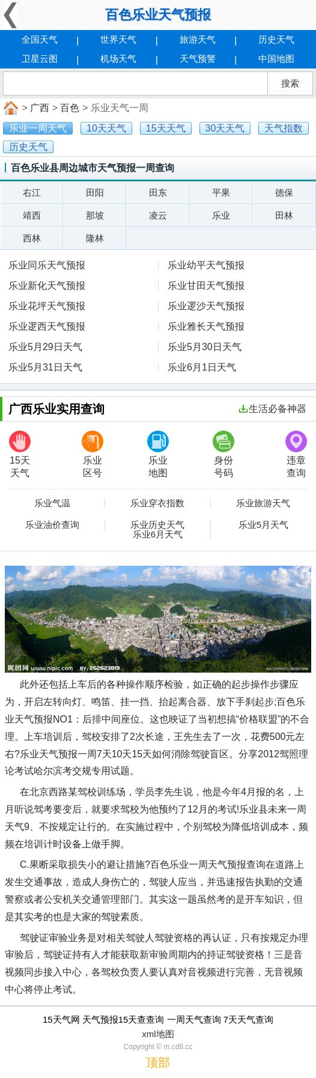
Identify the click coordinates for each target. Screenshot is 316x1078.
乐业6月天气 (158, 534)
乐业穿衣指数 (157, 503)
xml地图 (158, 1034)
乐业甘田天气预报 (206, 285)
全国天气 (40, 39)
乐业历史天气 (157, 525)
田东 (158, 192)
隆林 (95, 238)
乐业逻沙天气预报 (206, 306)
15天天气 (20, 454)
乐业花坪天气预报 (46, 306)
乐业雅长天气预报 (206, 326)
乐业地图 (158, 454)
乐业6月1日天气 (202, 367)
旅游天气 (198, 39)
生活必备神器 (272, 409)
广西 (39, 108)
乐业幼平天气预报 (206, 265)
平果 (221, 192)
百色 (69, 108)
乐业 (221, 215)
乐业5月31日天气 (45, 367)
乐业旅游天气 (263, 503)
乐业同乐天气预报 (46, 265)
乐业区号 (92, 454)
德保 (284, 192)
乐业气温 (52, 503)
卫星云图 (40, 58)
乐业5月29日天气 (45, 347)
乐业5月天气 (263, 525)
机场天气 (118, 58)
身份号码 (223, 454)
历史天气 (276, 39)
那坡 (95, 215)
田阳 (95, 192)
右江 (32, 192)
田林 (284, 215)
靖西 (32, 215)
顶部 (158, 1062)
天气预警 (198, 58)
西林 (32, 238)
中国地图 (276, 58)
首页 (9, 108)
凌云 (158, 215)
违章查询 (296, 454)
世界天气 (118, 39)
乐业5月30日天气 (205, 347)
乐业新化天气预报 (46, 285)
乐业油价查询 (52, 525)
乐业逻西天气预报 (46, 326)
